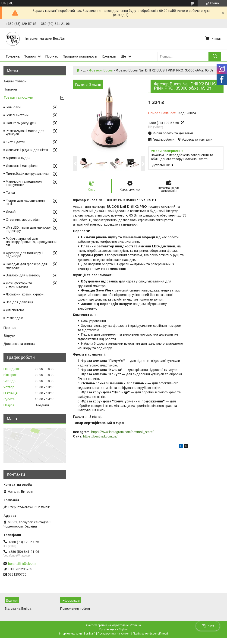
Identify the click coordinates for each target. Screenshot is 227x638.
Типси (10, 192)
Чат (208, 626)
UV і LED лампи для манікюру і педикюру (29, 229)
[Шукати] (214, 56)
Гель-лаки (13, 107)
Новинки (10, 89)
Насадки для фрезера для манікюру (26, 265)
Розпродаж (14, 318)
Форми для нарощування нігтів (25, 202)
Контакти (109, 56)
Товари (30, 56)
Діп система (15, 310)
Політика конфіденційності (150, 633)
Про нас (51, 56)
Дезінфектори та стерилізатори (19, 284)
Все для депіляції (19, 302)
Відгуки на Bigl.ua (18, 608)
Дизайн (11, 212)
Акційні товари (14, 81)
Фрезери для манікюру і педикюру (24, 254)
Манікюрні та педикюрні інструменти (24, 183)
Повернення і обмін (75, 608)
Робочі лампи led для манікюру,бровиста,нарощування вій (31, 242)
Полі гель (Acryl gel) (21, 123)
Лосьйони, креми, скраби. (25, 294)
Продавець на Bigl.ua (113, 629)
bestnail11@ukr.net (22, 564)
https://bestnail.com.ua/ (100, 436)
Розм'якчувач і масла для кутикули (25, 132)
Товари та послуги (18, 97)
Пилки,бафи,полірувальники (27, 173)
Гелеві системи (17, 115)
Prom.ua (135, 625)
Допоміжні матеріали (22, 166)
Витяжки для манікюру (23, 275)
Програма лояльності (80, 56)
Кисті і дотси (15, 142)
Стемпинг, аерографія (23, 219)
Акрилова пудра (18, 158)
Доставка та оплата (19, 344)
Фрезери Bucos (101, 70)
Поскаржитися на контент (114, 633)
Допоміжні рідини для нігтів (27, 150)
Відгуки (9, 335)
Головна (12, 56)
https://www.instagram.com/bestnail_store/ (122, 432)
